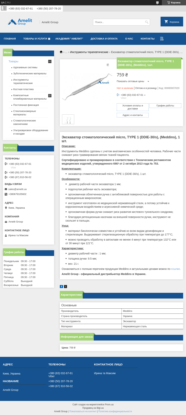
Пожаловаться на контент (82, 411)
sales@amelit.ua (17, 189)
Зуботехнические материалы (29, 73)
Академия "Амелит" (69, 38)
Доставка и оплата (104, 38)
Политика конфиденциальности (115, 411)
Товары (13, 61)
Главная (10, 38)
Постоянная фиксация (26, 105)
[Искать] (146, 22)
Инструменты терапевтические (89, 52)
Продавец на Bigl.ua (93, 408)
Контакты (147, 38)
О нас (129, 38)
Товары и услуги (35, 38)
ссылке (175, 268)
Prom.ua (109, 404)
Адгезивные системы (25, 67)
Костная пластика (23, 89)
